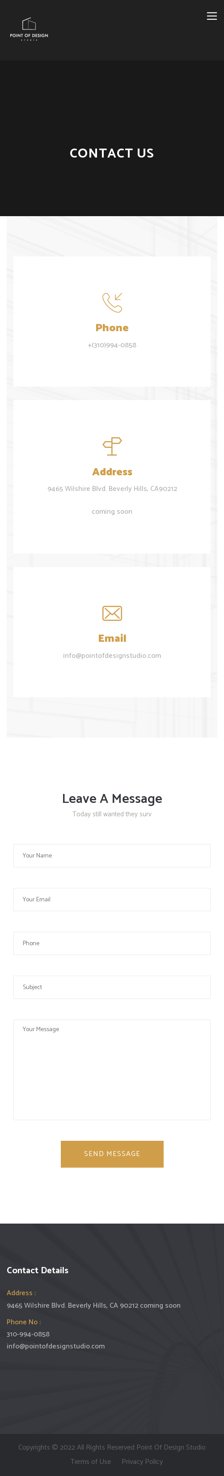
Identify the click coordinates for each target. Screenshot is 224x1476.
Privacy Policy (142, 1462)
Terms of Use (91, 1462)
